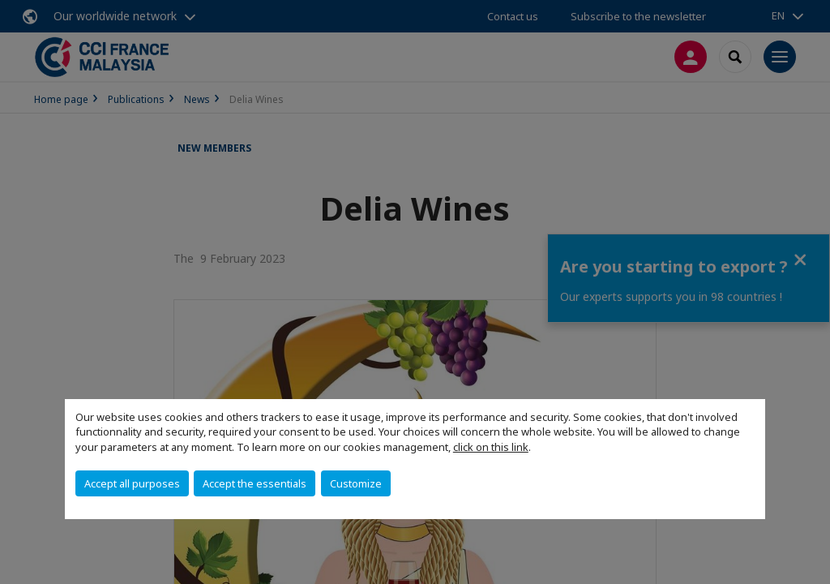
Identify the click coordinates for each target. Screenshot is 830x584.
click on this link (490, 447)
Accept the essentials (254, 483)
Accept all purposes (132, 483)
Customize (356, 483)
